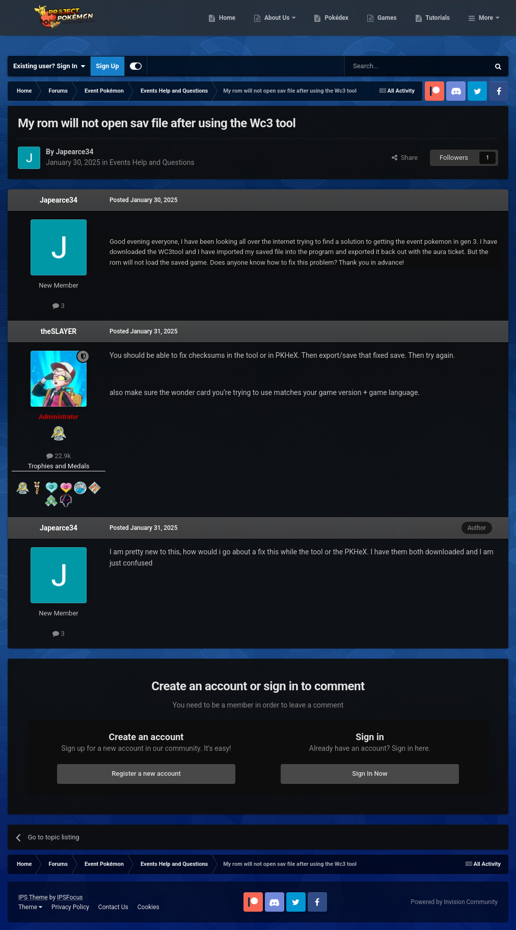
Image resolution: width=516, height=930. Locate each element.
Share (405, 157)
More (486, 25)
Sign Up (107, 66)
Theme (30, 907)
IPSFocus (70, 897)
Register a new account (146, 773)
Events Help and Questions (152, 162)
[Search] (393, 66)
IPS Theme (33, 897)
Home (279, 25)
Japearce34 (58, 200)
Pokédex (389, 25)
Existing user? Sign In (49, 66)
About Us (330, 25)
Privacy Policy (70, 907)
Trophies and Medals (59, 466)
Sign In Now (369, 773)
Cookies (148, 907)
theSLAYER (58, 331)
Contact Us (113, 907)
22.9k (58, 456)
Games (439, 25)
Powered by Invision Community (454, 902)
